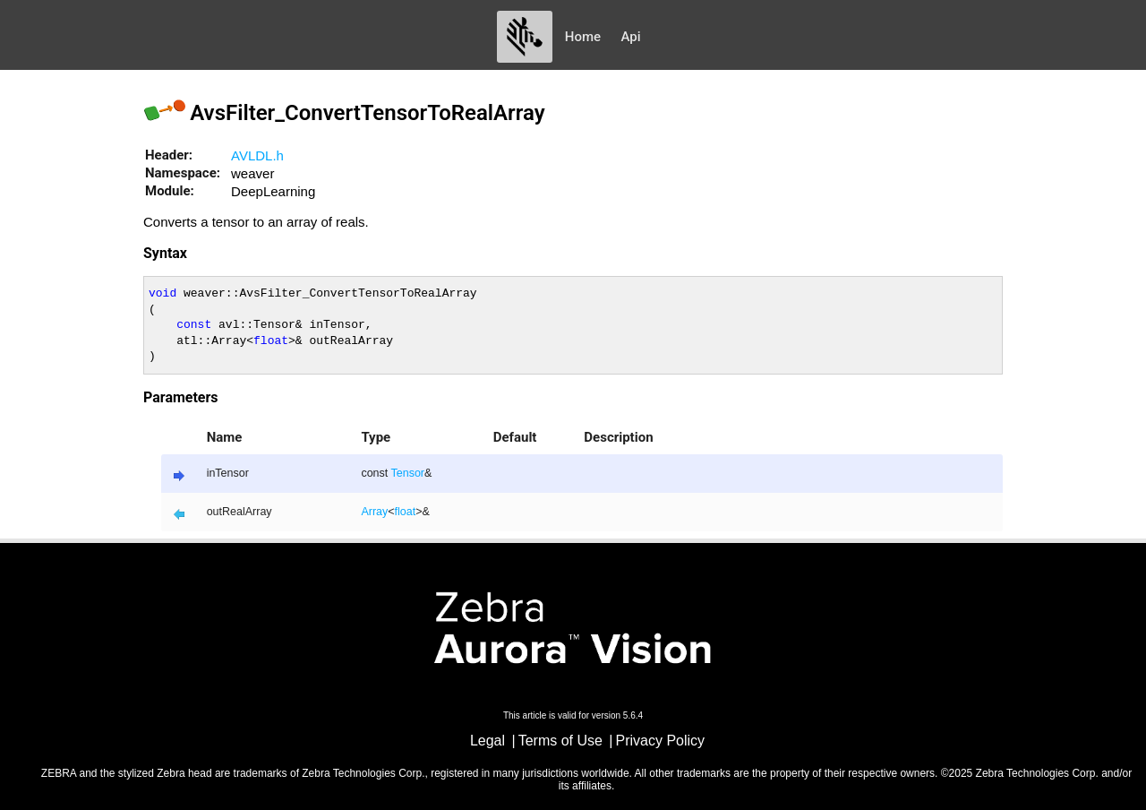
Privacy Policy (661, 740)
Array (374, 511)
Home (583, 37)
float (405, 511)
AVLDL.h (257, 155)
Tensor (408, 473)
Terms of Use (560, 740)
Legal (487, 740)
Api (631, 37)
